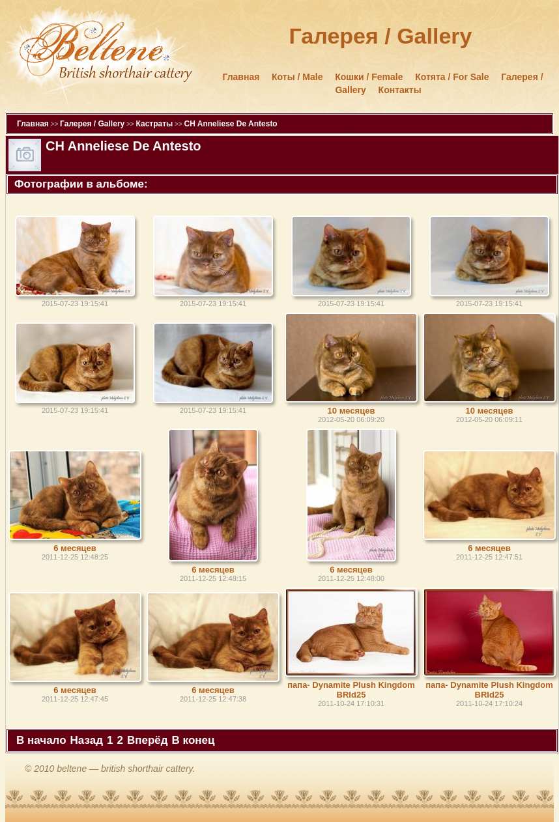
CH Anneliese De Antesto (231, 123)
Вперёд (147, 740)
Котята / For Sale (452, 77)
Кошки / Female (369, 77)
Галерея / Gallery (92, 123)
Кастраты (154, 123)
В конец (193, 740)
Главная (240, 77)
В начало (41, 740)
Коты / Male (297, 77)
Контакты (400, 90)
